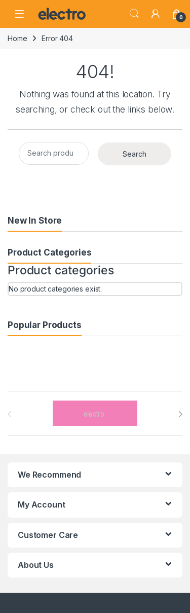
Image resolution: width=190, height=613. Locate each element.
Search (134, 13)
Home (17, 38)
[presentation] (180, 414)
